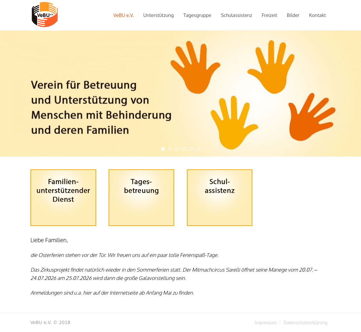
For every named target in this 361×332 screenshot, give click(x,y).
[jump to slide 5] (191, 149)
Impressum (266, 322)
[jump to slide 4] (184, 149)
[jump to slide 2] (170, 149)
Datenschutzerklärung (305, 322)
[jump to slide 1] (163, 149)
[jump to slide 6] (198, 149)
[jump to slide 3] (177, 149)
